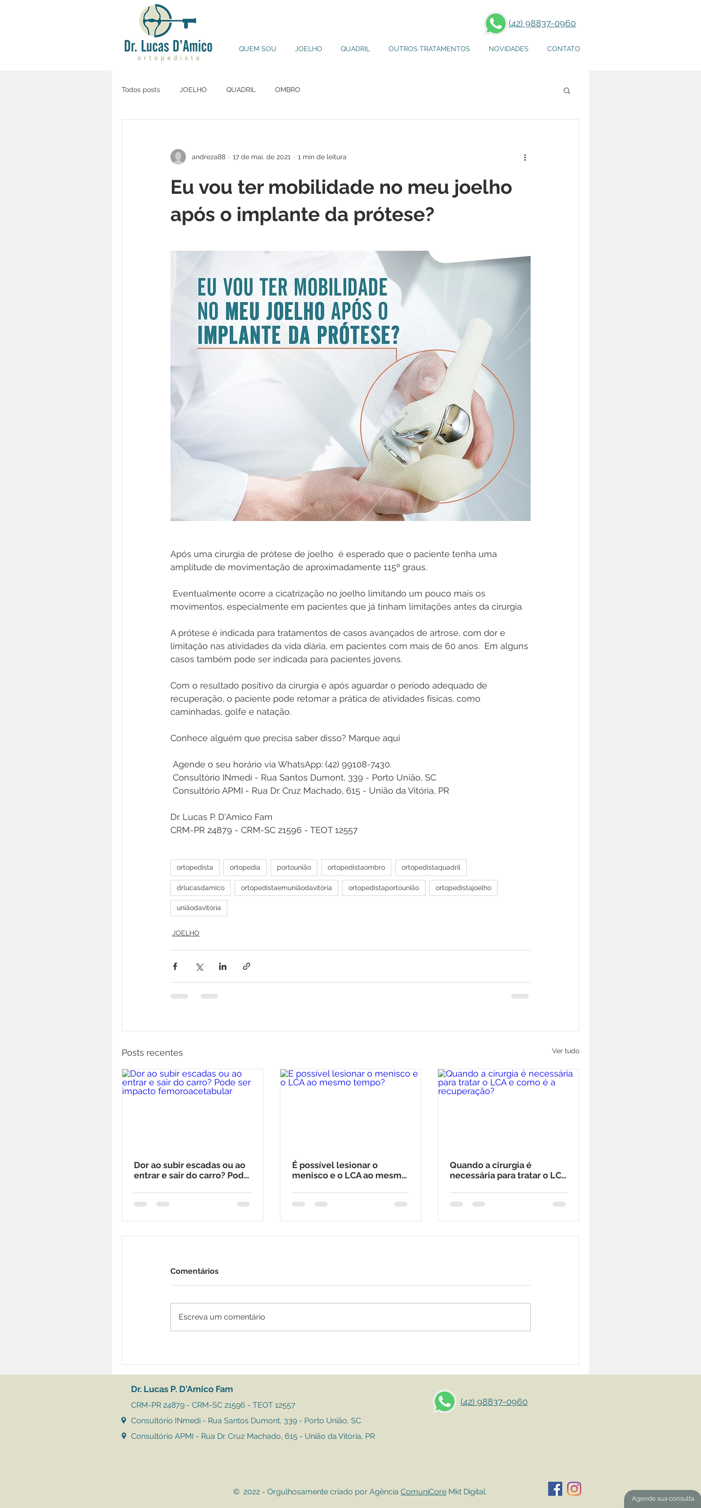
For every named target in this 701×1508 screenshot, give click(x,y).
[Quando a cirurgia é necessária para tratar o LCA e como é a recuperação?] (508, 1108)
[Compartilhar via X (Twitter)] (198, 966)
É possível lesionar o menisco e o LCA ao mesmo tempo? (349, 1170)
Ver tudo (565, 1051)
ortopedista (195, 867)
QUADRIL (241, 89)
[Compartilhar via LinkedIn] (222, 966)
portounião (294, 867)
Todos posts (141, 89)
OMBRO (287, 89)
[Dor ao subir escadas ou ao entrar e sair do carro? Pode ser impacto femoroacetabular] (192, 1108)
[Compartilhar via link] (246, 966)
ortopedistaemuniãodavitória (286, 888)
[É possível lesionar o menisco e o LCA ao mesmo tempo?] (350, 1108)
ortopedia (245, 867)
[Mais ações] (525, 157)
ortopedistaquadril (431, 867)
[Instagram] (574, 1489)
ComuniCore (423, 1491)
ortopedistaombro (356, 867)
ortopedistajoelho (463, 888)
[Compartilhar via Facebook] (175, 966)
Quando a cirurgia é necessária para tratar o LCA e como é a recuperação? (508, 1170)
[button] (429, 49)
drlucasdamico (200, 888)
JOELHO (193, 89)
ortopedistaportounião (384, 888)
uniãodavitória (199, 908)
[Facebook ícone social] (555, 1489)
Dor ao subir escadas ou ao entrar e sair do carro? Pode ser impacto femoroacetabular (191, 1170)
